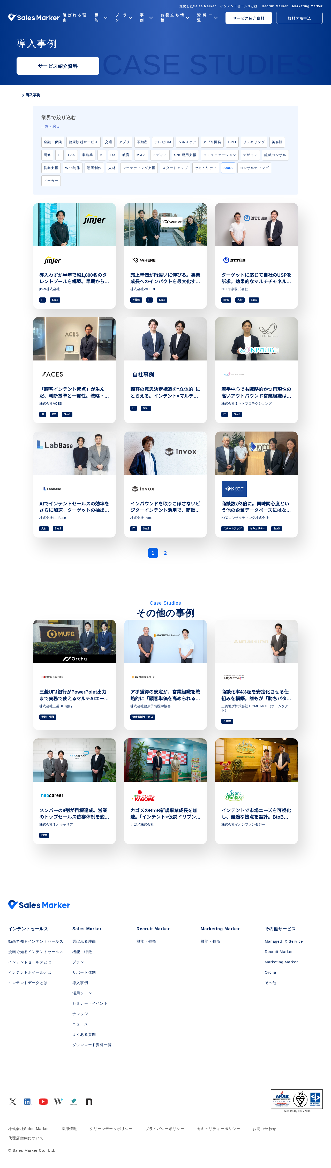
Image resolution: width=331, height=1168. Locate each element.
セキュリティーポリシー (218, 1129)
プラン (123, 17)
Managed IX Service (284, 941)
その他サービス (280, 929)
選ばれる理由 (74, 17)
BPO (232, 142)
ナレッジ (80, 1014)
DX (113, 155)
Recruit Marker (275, 6)
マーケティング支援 (139, 168)
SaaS (228, 168)
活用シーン (82, 993)
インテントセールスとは (239, 6)
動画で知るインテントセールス (35, 941)
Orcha (270, 972)
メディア (160, 155)
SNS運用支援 (185, 155)
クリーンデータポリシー (111, 1129)
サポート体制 (84, 972)
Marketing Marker (307, 6)
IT (59, 155)
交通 (108, 142)
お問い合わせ (264, 1129)
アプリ (124, 142)
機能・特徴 (82, 952)
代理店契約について (26, 1138)
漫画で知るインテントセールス (35, 952)
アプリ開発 (212, 142)
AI (102, 155)
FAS (71, 155)
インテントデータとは (28, 983)
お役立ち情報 (175, 17)
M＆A (141, 155)
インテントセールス (28, 929)
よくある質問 (84, 1034)
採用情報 (69, 1129)
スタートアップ (175, 168)
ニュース (80, 1024)
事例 (146, 17)
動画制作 (94, 168)
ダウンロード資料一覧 (92, 1045)
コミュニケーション (219, 155)
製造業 (87, 155)
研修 (47, 155)
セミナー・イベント (90, 1003)
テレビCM (162, 142)
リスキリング (254, 142)
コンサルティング (254, 168)
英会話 (277, 142)
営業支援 (51, 168)
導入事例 (80, 983)
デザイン (250, 155)
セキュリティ (206, 168)
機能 (101, 17)
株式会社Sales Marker (28, 1129)
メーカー (51, 181)
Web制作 (72, 168)
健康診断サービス (83, 142)
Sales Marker (87, 929)
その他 (271, 983)
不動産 (142, 142)
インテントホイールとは (29, 972)
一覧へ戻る (50, 126)
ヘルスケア (187, 142)
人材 (112, 168)
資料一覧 (207, 17)
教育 (126, 155)
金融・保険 (53, 142)
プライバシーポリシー (165, 1129)
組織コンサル (275, 155)
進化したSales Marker (197, 6)
